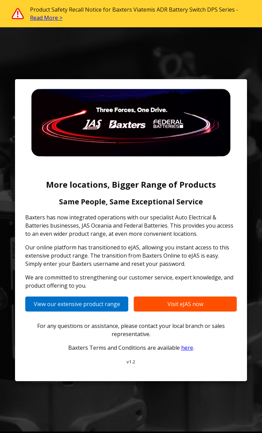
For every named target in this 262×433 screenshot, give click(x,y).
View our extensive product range (77, 304)
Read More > (46, 17)
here (187, 347)
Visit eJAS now (185, 304)
